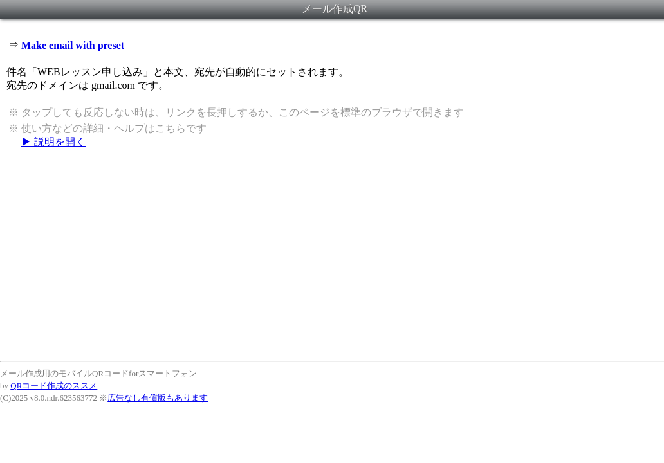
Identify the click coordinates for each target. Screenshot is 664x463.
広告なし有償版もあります (157, 398)
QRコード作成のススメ (53, 385)
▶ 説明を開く (53, 141)
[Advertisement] (332, 254)
